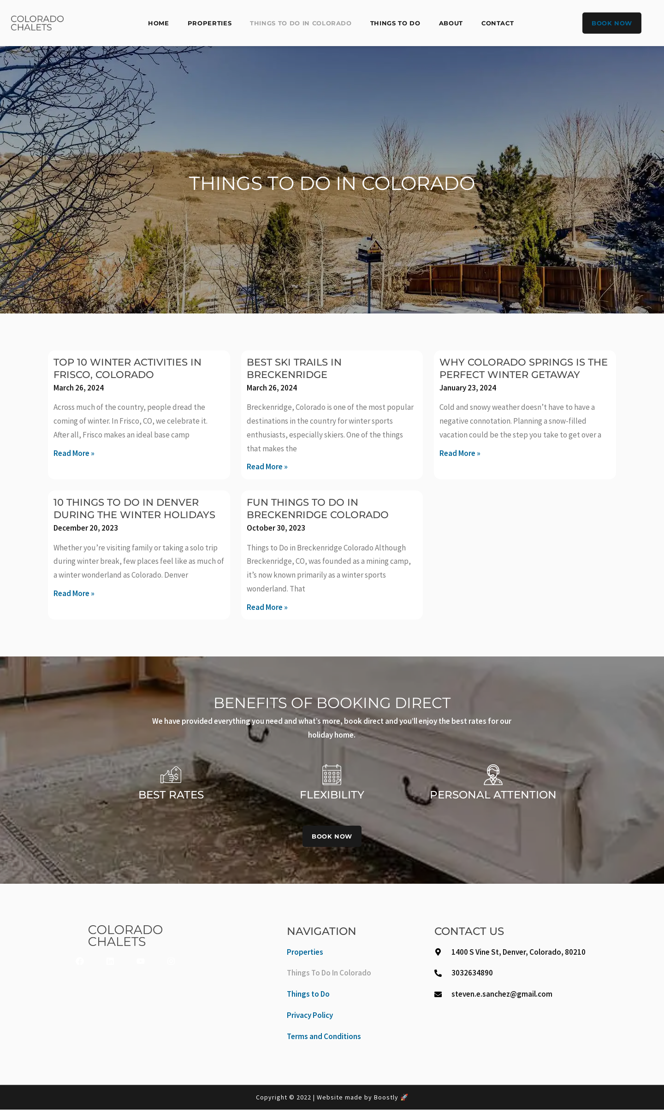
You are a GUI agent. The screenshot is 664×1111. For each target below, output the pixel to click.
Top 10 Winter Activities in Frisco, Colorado (133, 368)
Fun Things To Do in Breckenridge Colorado (324, 508)
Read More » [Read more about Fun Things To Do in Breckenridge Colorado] (267, 607)
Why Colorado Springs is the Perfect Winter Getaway (518, 374)
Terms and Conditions (324, 1037)
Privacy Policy (310, 1016)
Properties (210, 23)
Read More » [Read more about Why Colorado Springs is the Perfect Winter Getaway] (459, 466)
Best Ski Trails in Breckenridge (298, 368)
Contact (497, 23)
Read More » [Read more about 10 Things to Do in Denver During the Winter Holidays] (74, 606)
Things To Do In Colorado (301, 23)
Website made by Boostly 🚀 (363, 1098)
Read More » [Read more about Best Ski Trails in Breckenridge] (267, 466)
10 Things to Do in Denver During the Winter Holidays (132, 515)
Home (158, 23)
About (451, 23)
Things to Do (395, 23)
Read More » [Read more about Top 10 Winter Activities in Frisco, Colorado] (74, 453)
